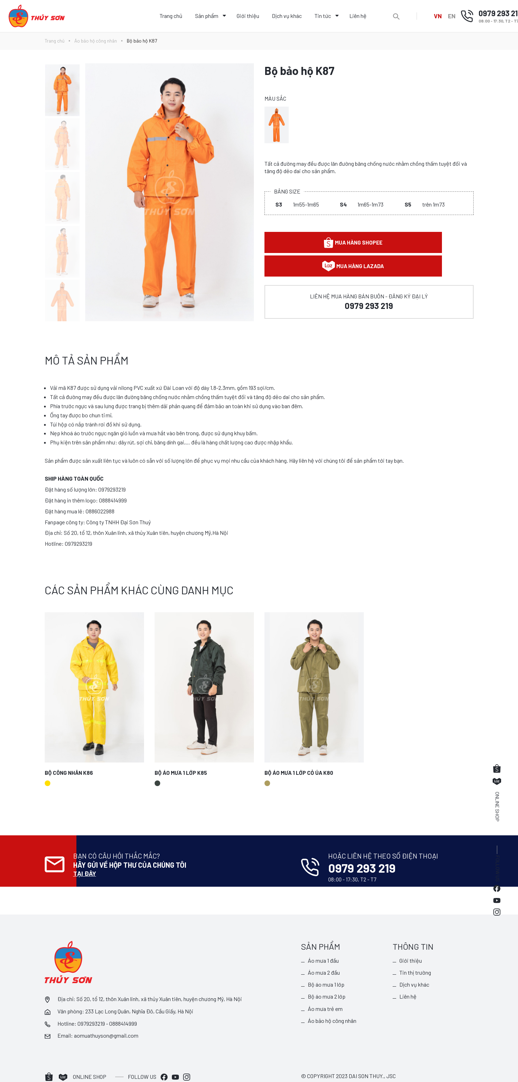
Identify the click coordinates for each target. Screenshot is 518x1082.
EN (452, 16)
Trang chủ (171, 15)
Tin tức (322, 15)
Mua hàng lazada (422, 244)
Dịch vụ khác (287, 15)
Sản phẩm (206, 15)
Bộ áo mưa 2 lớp (327, 982)
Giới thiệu (248, 15)
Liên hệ (358, 15)
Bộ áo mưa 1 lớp (326, 969)
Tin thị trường (415, 957)
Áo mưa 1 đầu (323, 945)
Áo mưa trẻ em (325, 994)
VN (436, 16)
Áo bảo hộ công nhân (98, 41)
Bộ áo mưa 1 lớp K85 (181, 772)
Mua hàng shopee (315, 244)
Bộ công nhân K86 (69, 772)
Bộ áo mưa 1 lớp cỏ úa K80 (299, 772)
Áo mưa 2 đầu (324, 957)
